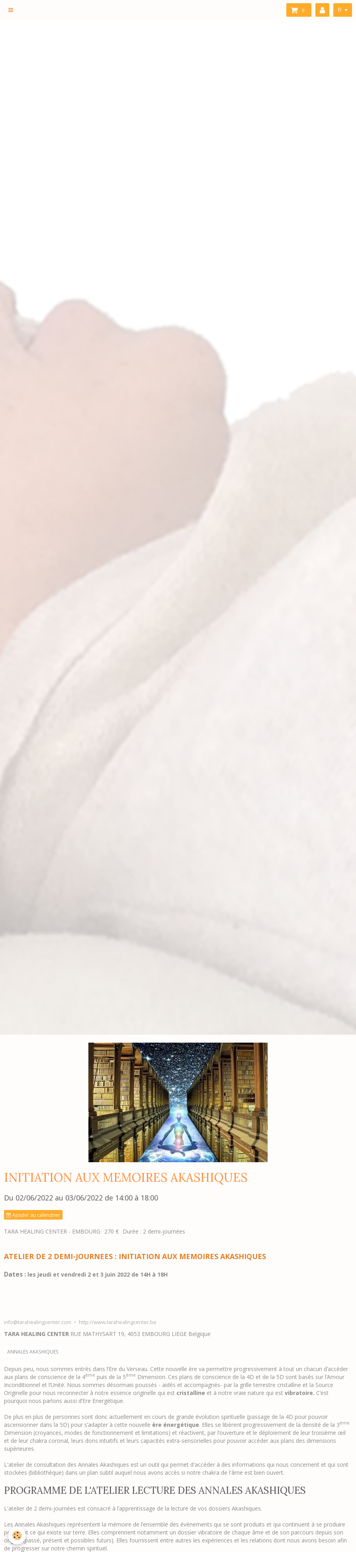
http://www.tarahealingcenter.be (117, 1322)
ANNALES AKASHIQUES (33, 1351)
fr (340, 10)
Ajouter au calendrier (33, 1215)
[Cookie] (17, 1535)
